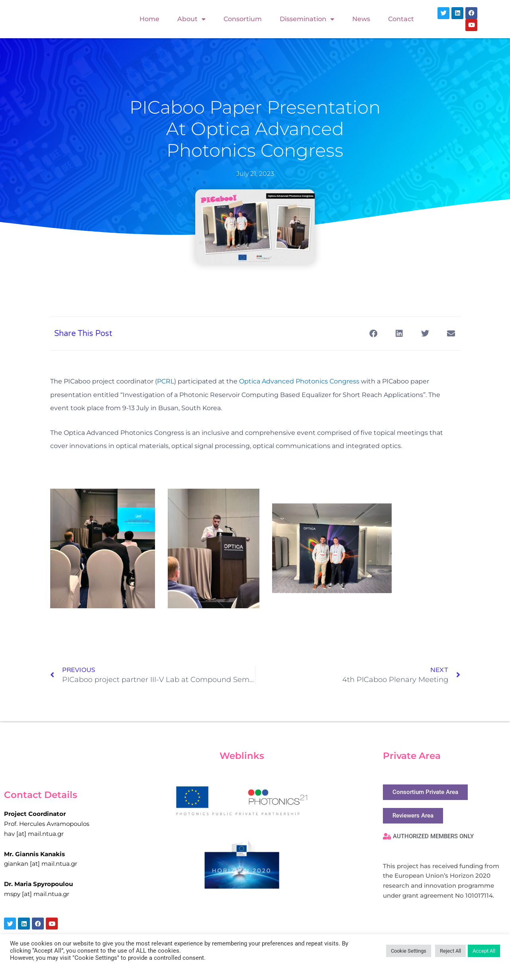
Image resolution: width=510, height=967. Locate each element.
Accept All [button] (484, 951)
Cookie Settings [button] (408, 951)
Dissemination (307, 19)
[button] (373, 333)
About (191, 19)
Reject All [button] (450, 951)
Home (149, 19)
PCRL (165, 381)
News (361, 19)
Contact (401, 19)
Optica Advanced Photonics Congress (299, 381)
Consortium (243, 19)
